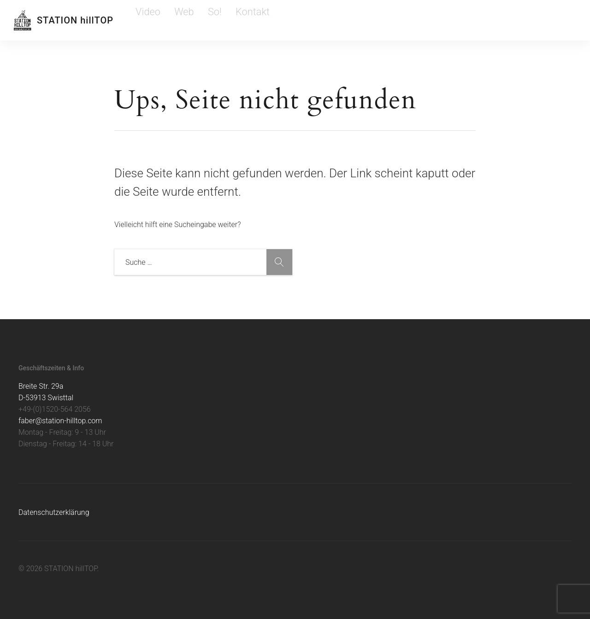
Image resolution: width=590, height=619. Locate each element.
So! (191, 20)
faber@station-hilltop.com (60, 420)
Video (144, 20)
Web (169, 20)
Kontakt (218, 20)
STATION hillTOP (75, 20)
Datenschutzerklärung (53, 512)
